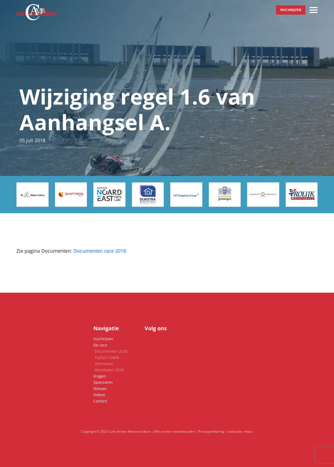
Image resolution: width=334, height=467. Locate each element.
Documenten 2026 (111, 351)
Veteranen (104, 363)
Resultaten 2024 (109, 369)
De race (100, 345)
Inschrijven (290, 10)
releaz (248, 431)
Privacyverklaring (211, 431)
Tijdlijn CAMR (107, 357)
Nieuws (100, 388)
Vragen (99, 376)
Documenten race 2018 (99, 251)
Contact (100, 400)
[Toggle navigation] (313, 10)
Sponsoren (103, 382)
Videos (99, 394)
